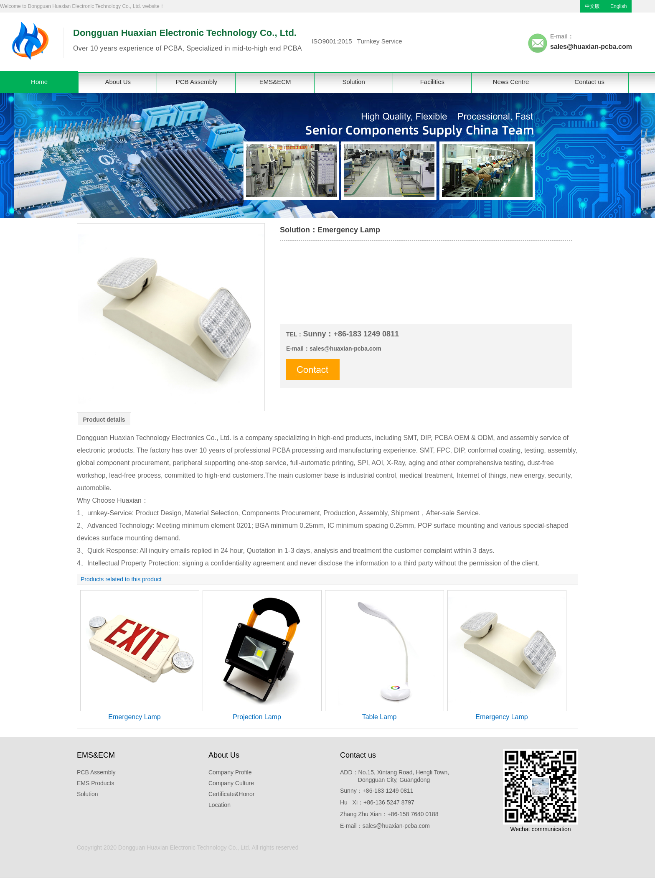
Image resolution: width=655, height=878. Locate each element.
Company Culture (231, 783)
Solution (354, 81)
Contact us (589, 81)
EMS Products (95, 783)
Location (219, 805)
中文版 (592, 6)
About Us (118, 81)
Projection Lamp (257, 716)
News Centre (511, 81)
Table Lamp (379, 716)
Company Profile (230, 772)
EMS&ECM (275, 81)
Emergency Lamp (134, 716)
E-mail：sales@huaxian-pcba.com (385, 825)
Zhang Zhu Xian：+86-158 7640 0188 (389, 814)
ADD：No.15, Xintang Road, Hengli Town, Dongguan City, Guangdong (394, 776)
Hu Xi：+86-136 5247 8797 (377, 802)
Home (39, 81)
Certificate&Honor (231, 794)
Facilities (432, 81)
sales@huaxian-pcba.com (591, 46)
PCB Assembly (196, 81)
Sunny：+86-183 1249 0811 (377, 790)
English (618, 6)
